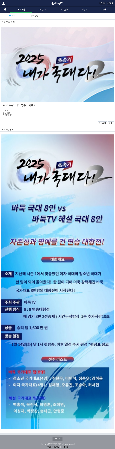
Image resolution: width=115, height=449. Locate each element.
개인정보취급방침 (53, 447)
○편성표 (110, 3)
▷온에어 (102, 3)
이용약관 (65, 447)
